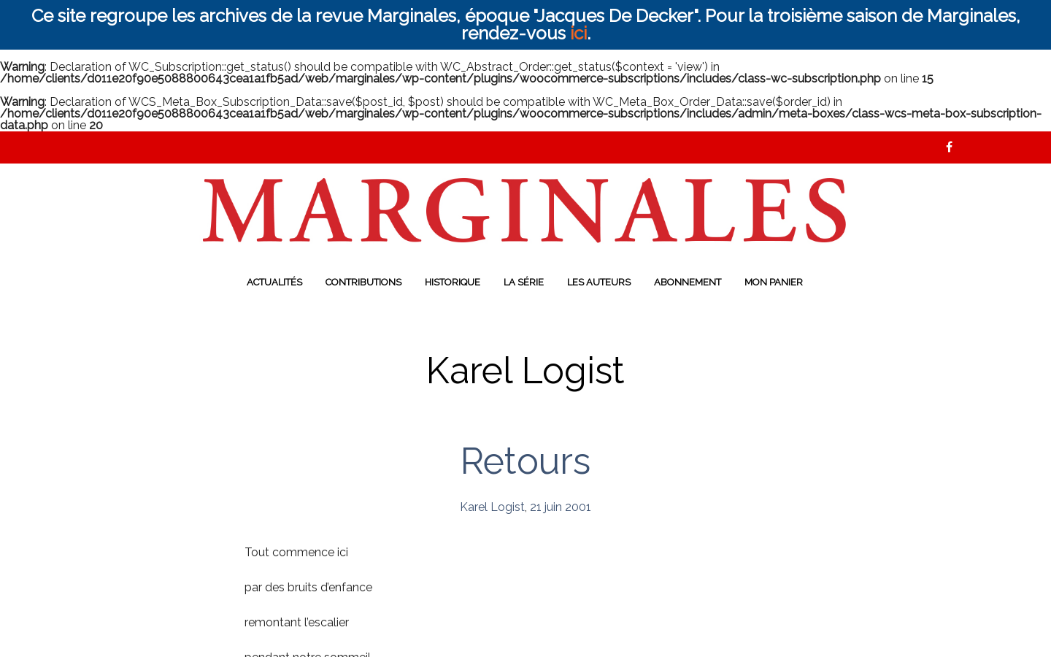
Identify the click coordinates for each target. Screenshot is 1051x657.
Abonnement (687, 282)
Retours (525, 461)
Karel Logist (492, 507)
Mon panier (773, 282)
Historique (452, 282)
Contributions (363, 282)
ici (578, 33)
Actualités (274, 282)
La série (524, 282)
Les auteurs (599, 282)
